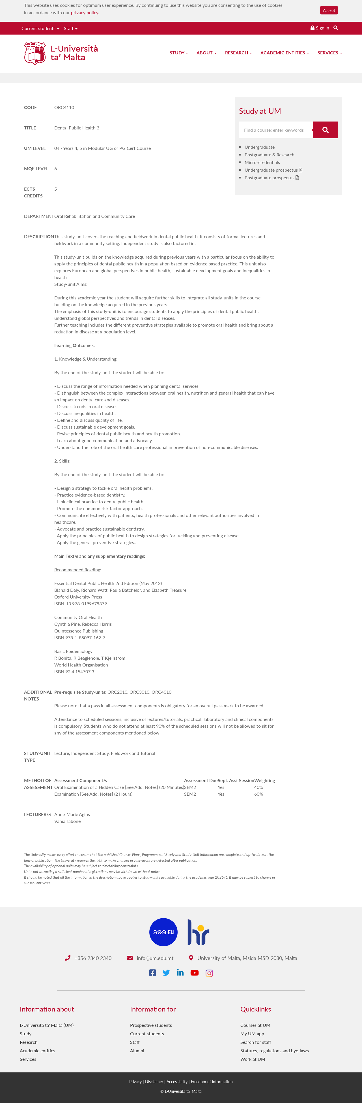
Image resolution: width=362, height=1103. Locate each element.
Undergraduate (260, 147)
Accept (329, 10)
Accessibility (177, 1081)
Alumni (137, 1050)
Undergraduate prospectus (271, 170)
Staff (70, 28)
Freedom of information (212, 1081)
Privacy (135, 1081)
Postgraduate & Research (269, 154)
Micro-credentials (262, 162)
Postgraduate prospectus (269, 177)
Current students (40, 28)
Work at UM (252, 1059)
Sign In (322, 27)
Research (238, 52)
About (207, 52)
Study (179, 52)
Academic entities (284, 52)
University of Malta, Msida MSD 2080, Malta (243, 957)
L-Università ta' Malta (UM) (47, 1025)
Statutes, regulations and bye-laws (274, 1050)
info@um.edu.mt (150, 957)
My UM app (252, 1033)
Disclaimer (154, 1081)
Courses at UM (255, 1025)
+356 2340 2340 (88, 957)
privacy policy (84, 12)
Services (330, 52)
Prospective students (151, 1025)
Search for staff (255, 1042)
